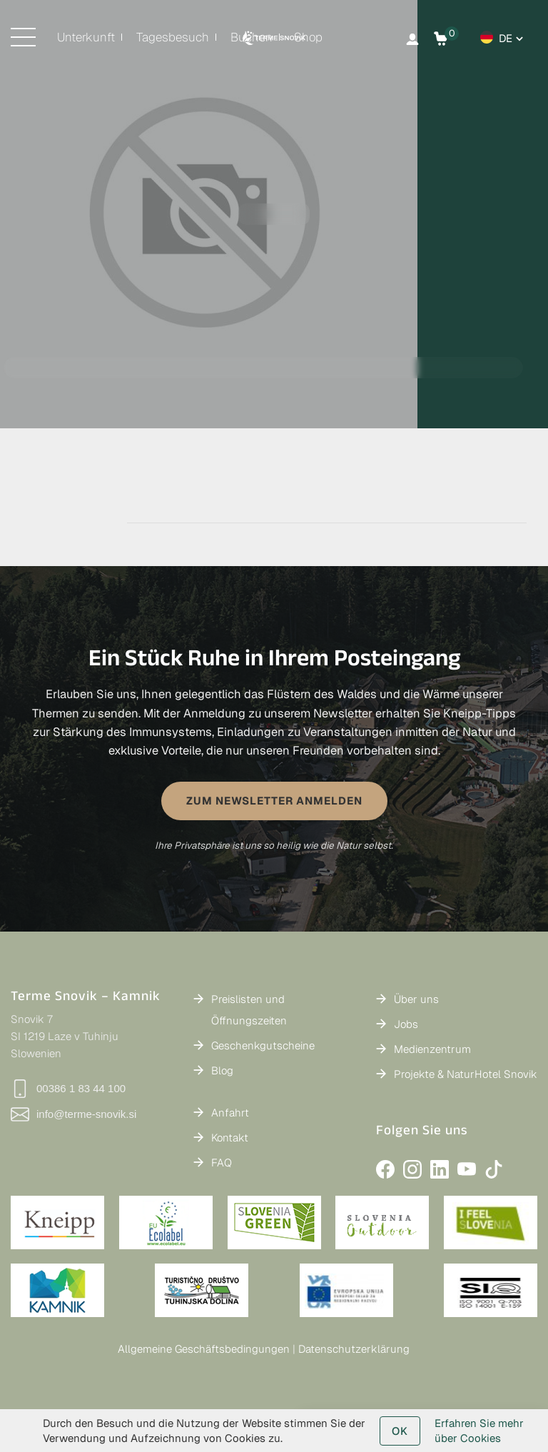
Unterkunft (86, 37)
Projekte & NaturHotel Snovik (465, 1074)
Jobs (406, 1024)
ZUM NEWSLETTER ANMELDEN (274, 800)
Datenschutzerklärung (354, 1349)
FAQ (221, 1162)
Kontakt (229, 1137)
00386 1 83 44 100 (68, 1088)
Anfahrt (230, 1112)
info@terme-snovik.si (73, 1114)
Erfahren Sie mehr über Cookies (479, 1430)
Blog (222, 1070)
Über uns (416, 999)
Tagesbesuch (172, 37)
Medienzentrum (432, 1049)
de (505, 38)
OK (400, 1431)
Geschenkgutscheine (263, 1045)
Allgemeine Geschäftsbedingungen (204, 1349)
